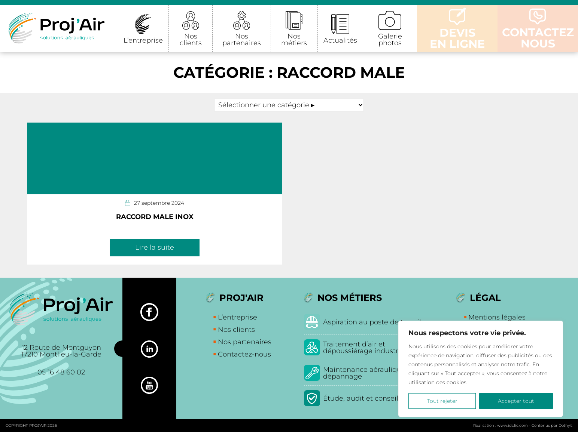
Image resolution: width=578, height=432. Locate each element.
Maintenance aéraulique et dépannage (368, 372)
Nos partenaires (241, 39)
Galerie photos (390, 39)
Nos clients (191, 39)
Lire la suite (154, 247)
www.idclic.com (512, 425)
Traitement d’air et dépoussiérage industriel (364, 347)
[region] (480, 369)
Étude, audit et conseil (360, 398)
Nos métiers (294, 39)
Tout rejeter (442, 401)
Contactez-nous (244, 354)
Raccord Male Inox (155, 217)
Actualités (340, 40)
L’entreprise (143, 40)
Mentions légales (497, 317)
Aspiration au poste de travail (372, 322)
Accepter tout (516, 401)
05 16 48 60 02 (61, 372)
